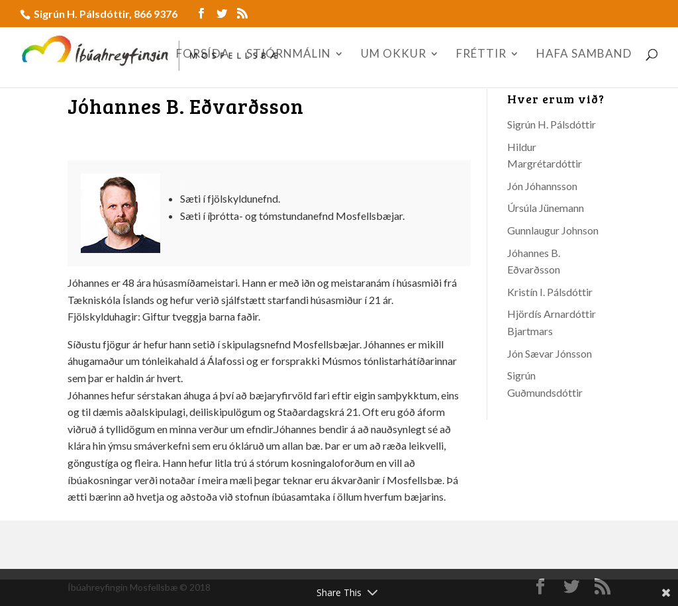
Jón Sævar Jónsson (549, 353)
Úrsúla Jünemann (545, 207)
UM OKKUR (393, 54)
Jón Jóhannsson (542, 185)
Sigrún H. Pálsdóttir (551, 124)
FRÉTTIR (481, 54)
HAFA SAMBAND (584, 54)
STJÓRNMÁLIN (288, 54)
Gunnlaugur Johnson (553, 230)
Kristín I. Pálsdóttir (550, 291)
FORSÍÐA (203, 54)
